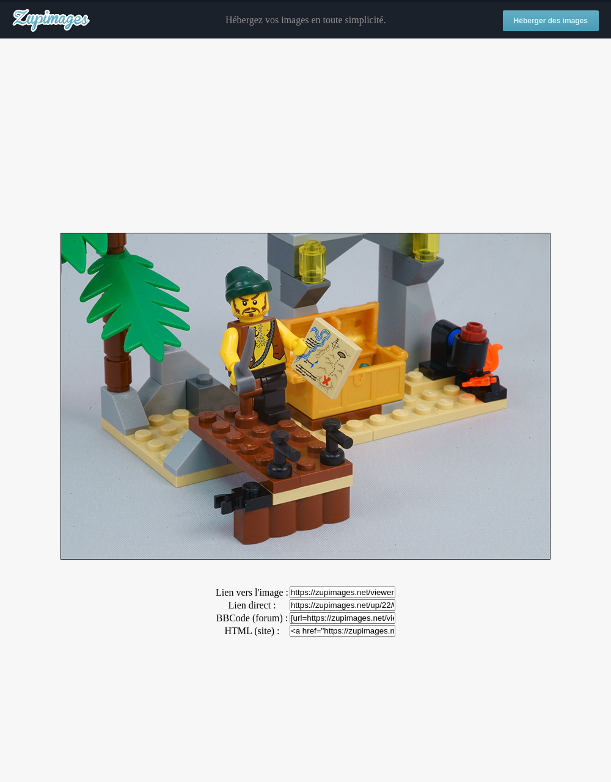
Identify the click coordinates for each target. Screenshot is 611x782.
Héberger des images (551, 20)
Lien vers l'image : (252, 592)
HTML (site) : (251, 631)
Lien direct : (252, 605)
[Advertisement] (305, 136)
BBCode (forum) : (252, 618)
